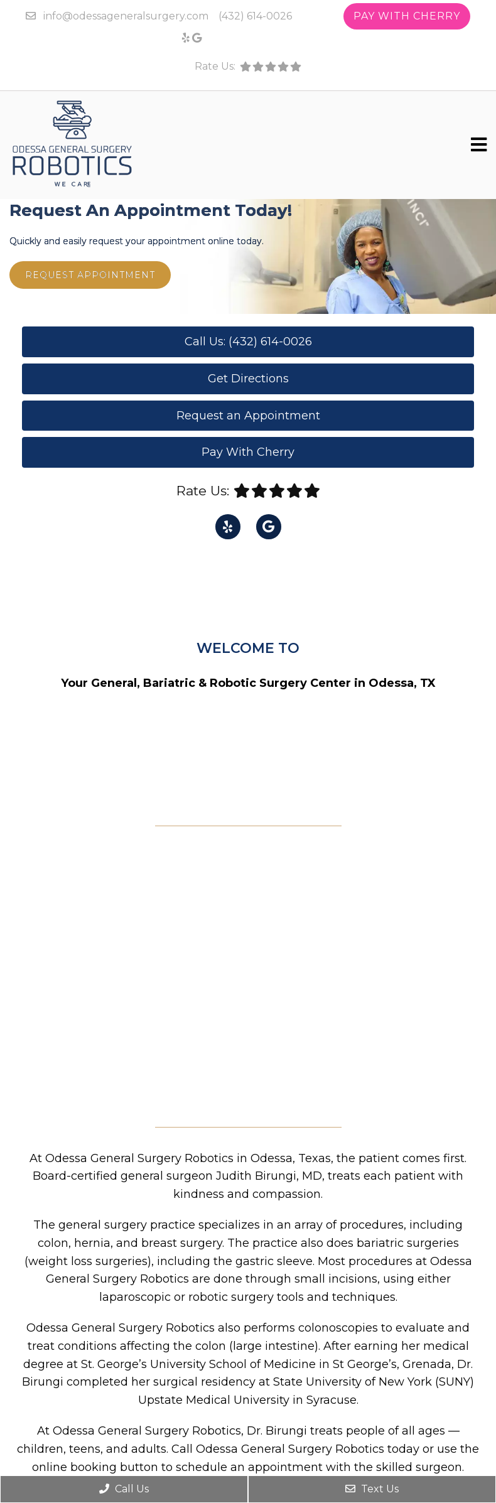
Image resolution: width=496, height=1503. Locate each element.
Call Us (124, 1489)
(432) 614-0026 (255, 16)
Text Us (372, 1489)
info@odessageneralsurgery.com (126, 16)
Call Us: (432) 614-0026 (248, 341)
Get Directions (248, 378)
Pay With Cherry (406, 16)
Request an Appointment (248, 416)
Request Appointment (90, 275)
